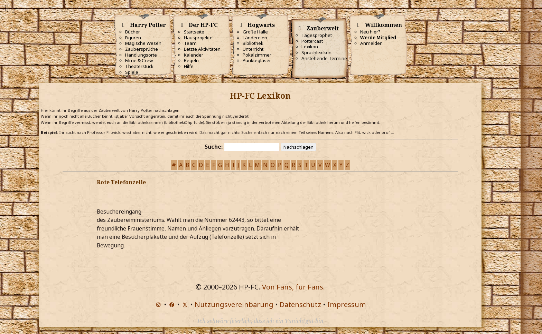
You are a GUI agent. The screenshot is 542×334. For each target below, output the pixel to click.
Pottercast (312, 41)
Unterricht (253, 49)
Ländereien (255, 38)
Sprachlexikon (316, 52)
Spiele (131, 72)
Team (190, 43)
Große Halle (255, 32)
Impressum (346, 304)
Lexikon (309, 46)
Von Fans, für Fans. (293, 287)
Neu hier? (370, 32)
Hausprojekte (198, 38)
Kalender (193, 55)
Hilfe (189, 66)
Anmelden (371, 43)
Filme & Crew (139, 60)
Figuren (133, 38)
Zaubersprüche (141, 49)
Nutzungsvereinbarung (234, 304)
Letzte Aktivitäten (202, 49)
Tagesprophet (316, 35)
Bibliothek (253, 43)
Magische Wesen (143, 43)
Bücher (132, 32)
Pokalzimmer (257, 55)
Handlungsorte (141, 55)
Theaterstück (139, 66)
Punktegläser (257, 60)
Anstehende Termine (324, 58)
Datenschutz (300, 304)
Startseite (194, 32)
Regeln (191, 60)
